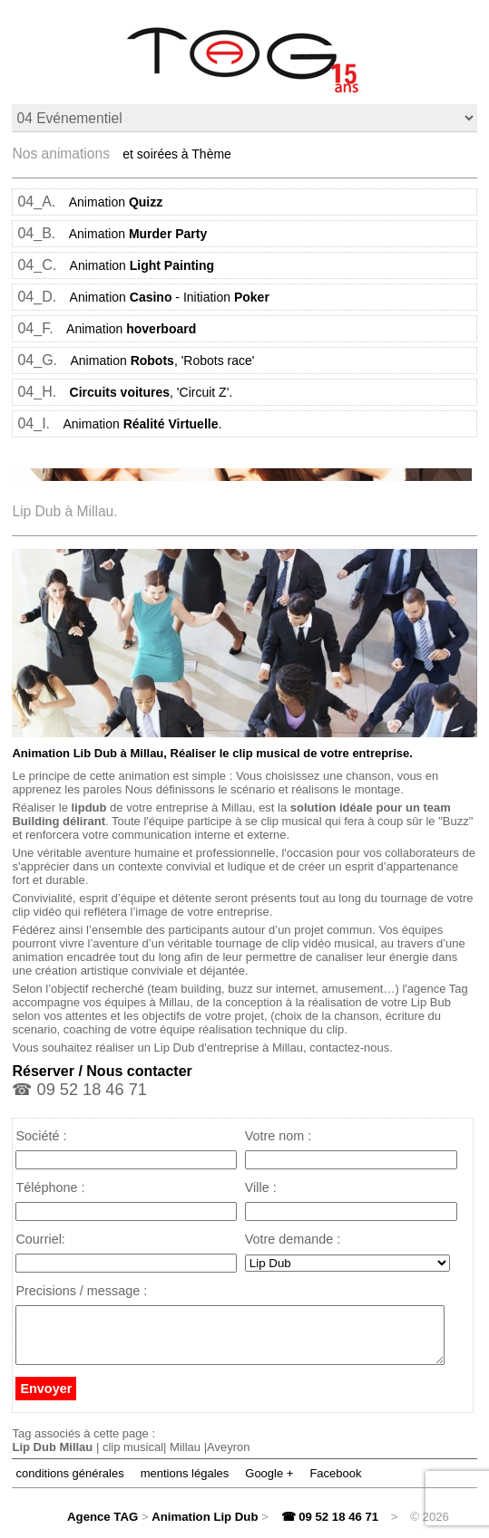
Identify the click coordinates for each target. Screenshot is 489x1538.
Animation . (143, 424)
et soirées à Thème (176, 154)
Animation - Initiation (169, 297)
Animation (116, 202)
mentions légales (185, 1484)
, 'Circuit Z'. (151, 392)
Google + (269, 1484)
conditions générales (69, 1484)
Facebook (335, 1484)
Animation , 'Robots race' (163, 360)
